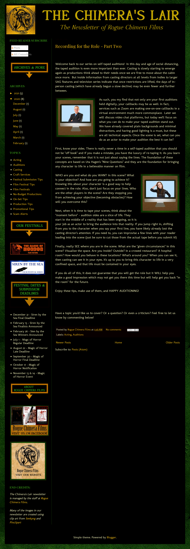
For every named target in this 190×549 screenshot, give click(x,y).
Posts (16, 47)
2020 (17, 99)
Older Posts (173, 342)
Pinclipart (15, 522)
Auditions (78, 334)
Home (118, 342)
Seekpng (30, 518)
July (16, 115)
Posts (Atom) (79, 349)
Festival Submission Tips (28, 179)
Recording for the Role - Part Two (88, 46)
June (16, 120)
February (19, 143)
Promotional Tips (23, 209)
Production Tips (23, 204)
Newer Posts (63, 342)
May (16, 126)
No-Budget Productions (27, 194)
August (18, 109)
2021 (17, 93)
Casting (17, 169)
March (17, 137)
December (19, 103)
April (16, 132)
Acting (68, 334)
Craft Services (21, 174)
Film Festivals (21, 189)
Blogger (111, 537)
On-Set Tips (20, 199)
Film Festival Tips (24, 184)
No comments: (114, 329)
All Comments (22, 54)
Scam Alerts (20, 214)
